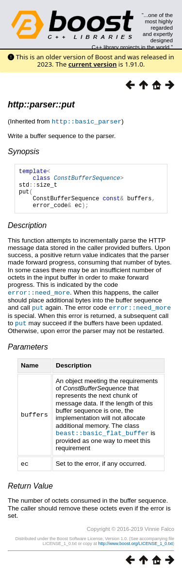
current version (92, 64)
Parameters (28, 354)
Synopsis (23, 151)
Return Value (30, 492)
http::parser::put (41, 104)
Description (27, 233)
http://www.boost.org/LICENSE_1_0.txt (135, 549)
